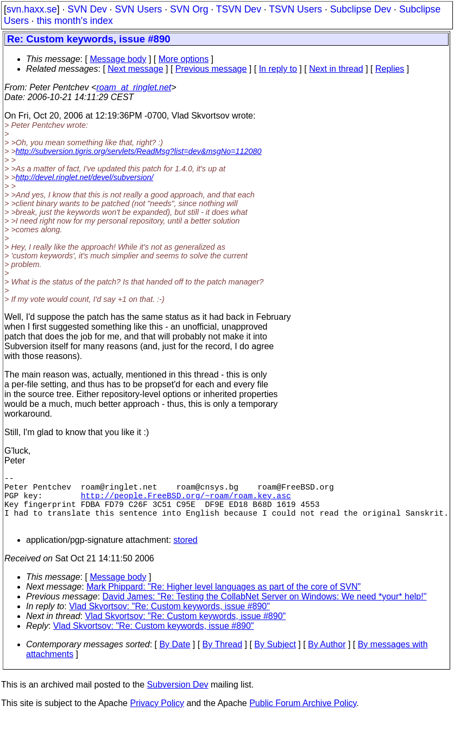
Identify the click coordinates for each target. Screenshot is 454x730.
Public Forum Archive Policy (302, 716)
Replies (389, 68)
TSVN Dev (238, 9)
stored (185, 553)
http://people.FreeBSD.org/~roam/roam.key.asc (186, 501)
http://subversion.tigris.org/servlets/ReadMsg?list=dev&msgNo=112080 (139, 151)
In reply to (278, 68)
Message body (118, 59)
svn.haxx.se (32, 9)
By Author (326, 657)
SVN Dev (86, 9)
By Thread (223, 657)
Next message (135, 68)
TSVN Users (295, 9)
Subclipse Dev (360, 9)
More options (184, 59)
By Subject (274, 657)
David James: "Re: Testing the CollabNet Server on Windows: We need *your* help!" (265, 609)
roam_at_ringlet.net (133, 87)
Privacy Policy (157, 716)
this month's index (75, 20)
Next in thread (336, 68)
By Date (174, 657)
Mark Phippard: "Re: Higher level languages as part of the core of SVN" (223, 599)
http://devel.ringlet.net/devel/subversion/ (85, 177)
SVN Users (138, 9)
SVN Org (189, 9)
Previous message (211, 68)
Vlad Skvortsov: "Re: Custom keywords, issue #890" (169, 619)
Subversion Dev (178, 697)
